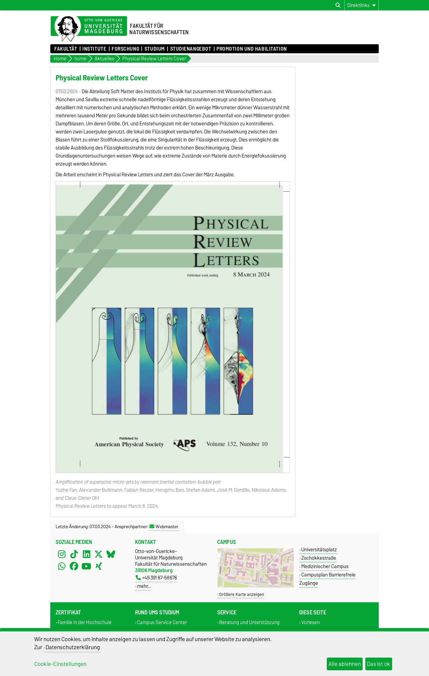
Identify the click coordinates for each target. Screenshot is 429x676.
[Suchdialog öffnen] (338, 5)
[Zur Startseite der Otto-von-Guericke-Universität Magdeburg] (88, 29)
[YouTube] (86, 566)
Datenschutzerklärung (73, 647)
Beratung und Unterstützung (249, 622)
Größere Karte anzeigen (241, 594)
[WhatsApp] (62, 566)
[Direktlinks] (361, 5)
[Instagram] (62, 554)
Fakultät (65, 49)
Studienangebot (190, 49)
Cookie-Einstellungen (60, 664)
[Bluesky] (111, 554)
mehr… (144, 586)
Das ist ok (378, 664)
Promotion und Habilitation (252, 49)
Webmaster (163, 527)
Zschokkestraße (318, 558)
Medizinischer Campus (325, 566)
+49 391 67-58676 (156, 577)
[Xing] (99, 566)
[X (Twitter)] (99, 554)
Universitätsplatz (319, 549)
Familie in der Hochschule (85, 622)
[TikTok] (74, 554)
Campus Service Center (162, 622)
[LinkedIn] (86, 554)
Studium (154, 49)
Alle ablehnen (344, 664)
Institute (94, 49)
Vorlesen (310, 622)
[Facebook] (74, 566)
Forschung (125, 49)
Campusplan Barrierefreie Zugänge (327, 578)
